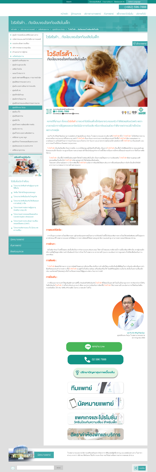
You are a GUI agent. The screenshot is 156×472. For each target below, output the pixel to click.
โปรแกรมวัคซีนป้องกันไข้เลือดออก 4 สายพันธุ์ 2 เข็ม (26, 196)
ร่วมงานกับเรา (108, 2)
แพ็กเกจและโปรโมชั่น (125, 13)
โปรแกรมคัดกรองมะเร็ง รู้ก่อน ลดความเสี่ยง (25, 222)
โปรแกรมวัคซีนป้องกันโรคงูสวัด (24, 191)
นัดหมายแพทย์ (16, 233)
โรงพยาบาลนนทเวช (16, 10)
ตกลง (59, 467)
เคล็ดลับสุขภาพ (45, 29)
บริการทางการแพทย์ (92, 13)
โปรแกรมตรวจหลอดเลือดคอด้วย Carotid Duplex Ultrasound (25, 209)
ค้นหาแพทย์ (109, 13)
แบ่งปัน (142, 468)
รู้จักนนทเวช (76, 13)
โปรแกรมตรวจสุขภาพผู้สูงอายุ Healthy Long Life (24, 203)
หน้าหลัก (64, 13)
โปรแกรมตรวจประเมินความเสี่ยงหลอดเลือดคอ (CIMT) (25, 216)
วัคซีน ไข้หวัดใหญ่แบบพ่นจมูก (24, 187)
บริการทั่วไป (141, 13)
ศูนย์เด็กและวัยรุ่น (61, 29)
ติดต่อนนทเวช (119, 2)
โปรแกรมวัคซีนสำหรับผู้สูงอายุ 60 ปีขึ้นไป (26, 182)
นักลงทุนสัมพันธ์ (95, 2)
